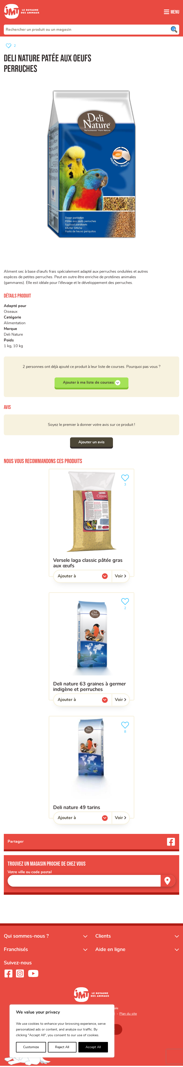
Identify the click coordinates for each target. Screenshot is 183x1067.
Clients (103, 937)
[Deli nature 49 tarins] (91, 768)
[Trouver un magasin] (168, 882)
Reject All (62, 1047)
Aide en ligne (110, 950)
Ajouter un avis (91, 443)
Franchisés (16, 950)
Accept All (93, 1047)
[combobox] (91, 29)
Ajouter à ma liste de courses (91, 383)
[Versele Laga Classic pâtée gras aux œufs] (91, 523)
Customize (31, 1047)
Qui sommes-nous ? (26, 937)
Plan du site (128, 1014)
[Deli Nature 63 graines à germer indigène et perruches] (91, 647)
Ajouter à (76, 578)
